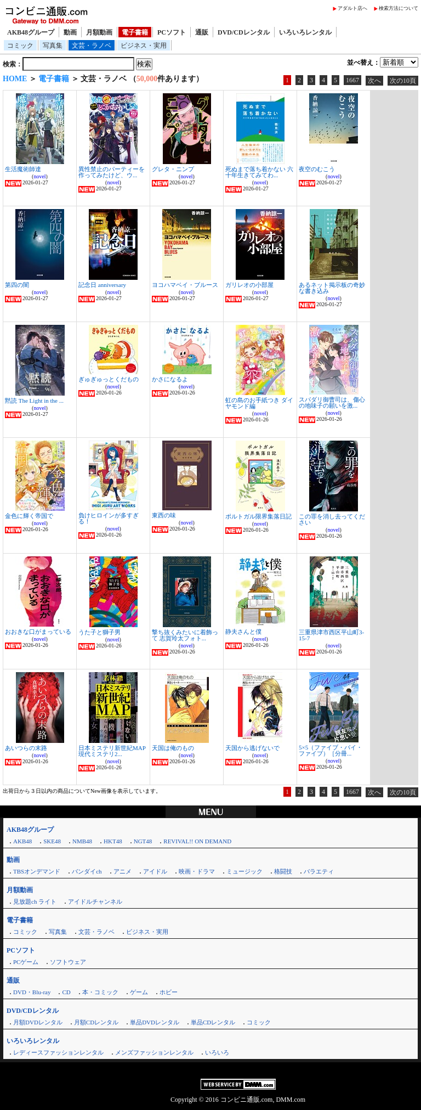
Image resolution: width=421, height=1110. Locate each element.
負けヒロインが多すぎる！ (108, 518)
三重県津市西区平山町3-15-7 (331, 635)
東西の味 (164, 515)
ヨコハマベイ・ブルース (185, 284)
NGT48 (143, 841)
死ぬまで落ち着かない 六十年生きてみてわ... (259, 172)
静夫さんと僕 (243, 631)
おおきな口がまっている (38, 631)
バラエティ (319, 871)
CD (66, 992)
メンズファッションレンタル (154, 1052)
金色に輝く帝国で (29, 515)
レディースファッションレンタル (58, 1052)
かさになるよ (170, 379)
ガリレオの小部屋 (249, 284)
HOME (15, 79)
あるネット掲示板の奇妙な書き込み (332, 287)
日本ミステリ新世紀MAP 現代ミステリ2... (111, 751)
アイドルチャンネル (95, 901)
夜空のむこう (317, 169)
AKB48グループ (30, 32)
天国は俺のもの (173, 748)
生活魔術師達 (23, 169)
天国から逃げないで (252, 748)
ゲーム (139, 992)
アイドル (155, 871)
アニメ (122, 871)
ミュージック (244, 871)
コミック (20, 45)
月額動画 (99, 32)
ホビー (169, 992)
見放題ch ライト (34, 901)
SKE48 (52, 841)
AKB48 (22, 841)
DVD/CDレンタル (244, 32)
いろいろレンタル (305, 32)
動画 (70, 32)
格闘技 (283, 871)
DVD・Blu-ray (31, 992)
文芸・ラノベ (91, 45)
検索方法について (398, 8)
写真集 (52, 45)
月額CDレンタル (96, 1022)
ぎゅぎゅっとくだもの (108, 379)
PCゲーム (25, 962)
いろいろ (217, 1052)
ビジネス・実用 (144, 45)
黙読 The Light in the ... (34, 400)
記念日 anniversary (102, 284)
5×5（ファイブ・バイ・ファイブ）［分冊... (330, 750)
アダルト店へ (352, 8)
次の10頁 (403, 80)
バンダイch (86, 871)
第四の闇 (17, 284)
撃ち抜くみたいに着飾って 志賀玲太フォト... (185, 635)
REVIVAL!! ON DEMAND (197, 841)
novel (39, 176)
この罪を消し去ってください (332, 519)
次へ (374, 80)
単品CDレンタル (213, 1022)
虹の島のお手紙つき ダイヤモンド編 (259, 403)
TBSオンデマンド (36, 871)
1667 (352, 80)
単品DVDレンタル (154, 1022)
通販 (201, 32)
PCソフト (171, 32)
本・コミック (100, 992)
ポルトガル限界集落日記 (258, 516)
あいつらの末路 (26, 748)
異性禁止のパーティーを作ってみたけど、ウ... (111, 172)
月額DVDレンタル (37, 1022)
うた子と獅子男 (99, 632)
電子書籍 (135, 32)
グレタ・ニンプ (173, 169)
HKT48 (113, 841)
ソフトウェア (68, 962)
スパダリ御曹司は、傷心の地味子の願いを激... (332, 402)
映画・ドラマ (197, 871)
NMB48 (82, 841)
